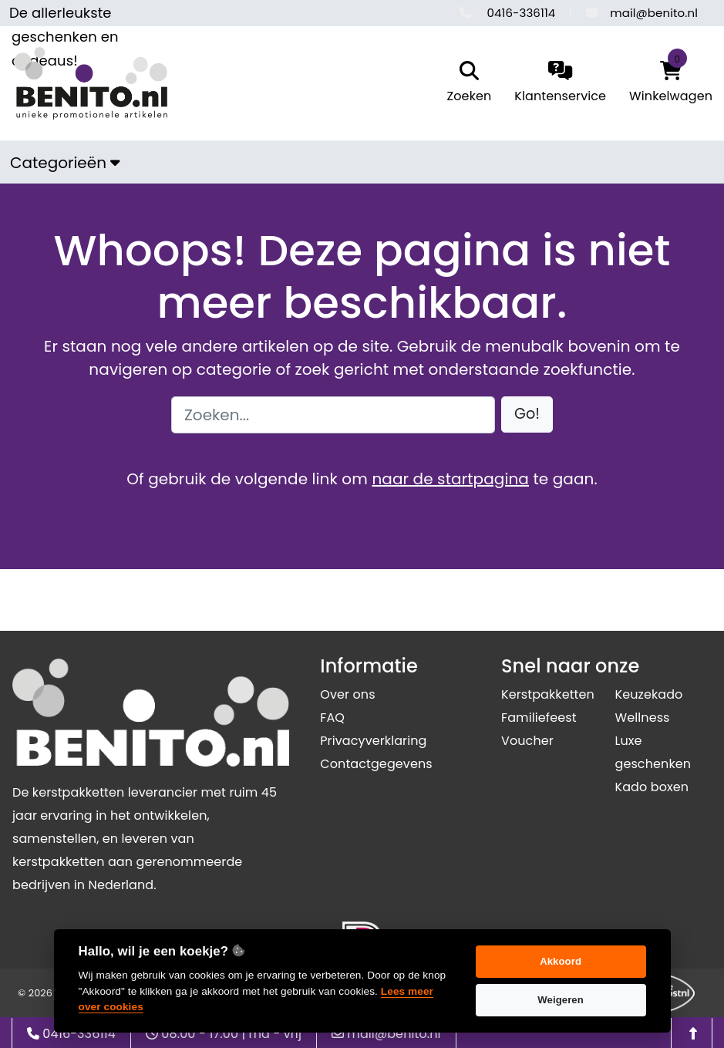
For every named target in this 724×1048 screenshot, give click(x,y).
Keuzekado (648, 694)
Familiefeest (539, 717)
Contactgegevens (376, 764)
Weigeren (560, 1000)
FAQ (332, 717)
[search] (465, 83)
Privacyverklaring (373, 741)
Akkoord (560, 961)
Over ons (347, 694)
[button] (527, 414)
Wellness (642, 717)
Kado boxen (652, 787)
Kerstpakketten (547, 694)
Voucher (527, 741)
